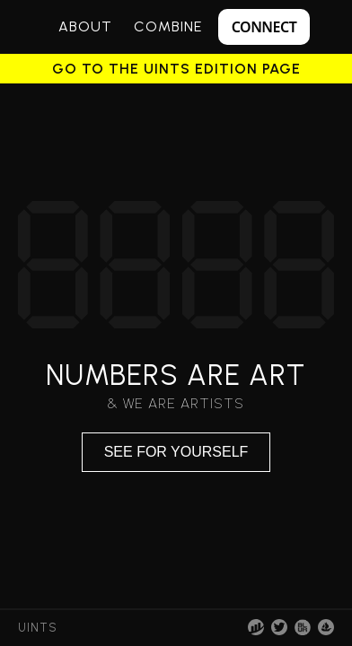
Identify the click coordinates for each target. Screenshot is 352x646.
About (85, 26)
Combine (168, 26)
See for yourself (176, 451)
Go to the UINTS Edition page (176, 69)
